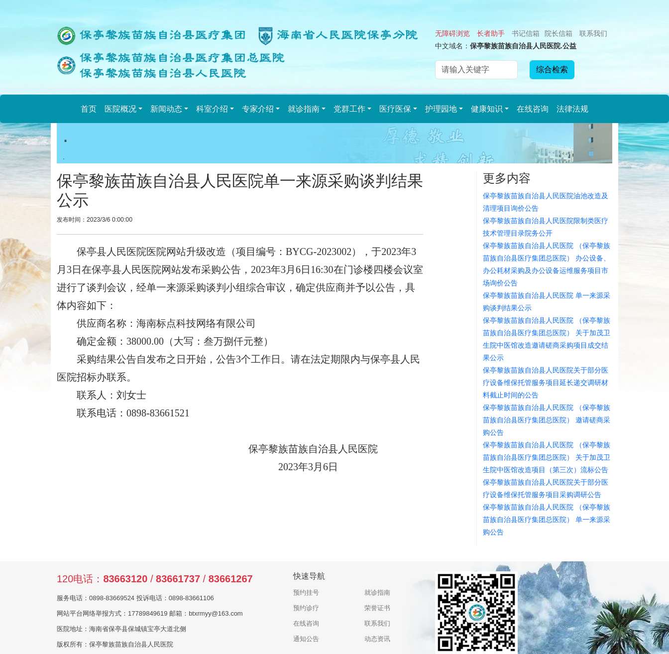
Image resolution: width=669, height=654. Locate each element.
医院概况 (120, 109)
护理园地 (441, 109)
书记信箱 (526, 33)
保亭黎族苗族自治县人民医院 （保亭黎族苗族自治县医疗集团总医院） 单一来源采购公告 (546, 519)
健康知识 (487, 109)
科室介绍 (212, 109)
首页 (89, 109)
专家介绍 (258, 109)
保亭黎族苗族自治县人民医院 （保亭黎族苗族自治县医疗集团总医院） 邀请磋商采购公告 (546, 419)
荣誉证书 (377, 608)
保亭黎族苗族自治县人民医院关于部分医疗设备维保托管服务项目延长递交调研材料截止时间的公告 (545, 382)
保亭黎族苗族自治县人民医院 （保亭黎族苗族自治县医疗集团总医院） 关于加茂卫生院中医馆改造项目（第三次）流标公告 (546, 457)
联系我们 (593, 33)
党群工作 (349, 109)
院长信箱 (558, 33)
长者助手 (491, 33)
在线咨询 (533, 109)
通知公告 (306, 639)
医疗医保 (395, 109)
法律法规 (572, 109)
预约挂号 (306, 592)
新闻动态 (166, 109)
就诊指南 (304, 109)
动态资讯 (377, 639)
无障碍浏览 (452, 33)
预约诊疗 (306, 608)
